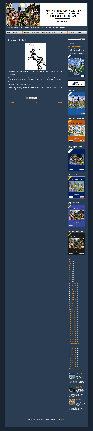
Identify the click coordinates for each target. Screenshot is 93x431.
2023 (70, 267)
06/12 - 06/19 (73, 339)
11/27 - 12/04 (73, 291)
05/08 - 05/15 (73, 352)
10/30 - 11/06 (73, 299)
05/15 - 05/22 (73, 350)
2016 (70, 281)
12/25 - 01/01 (73, 283)
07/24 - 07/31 (73, 327)
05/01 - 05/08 (73, 354)
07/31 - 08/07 (73, 325)
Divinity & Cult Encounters (59, 32)
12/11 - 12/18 (73, 287)
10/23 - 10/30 (73, 301)
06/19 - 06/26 (73, 337)
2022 (70, 269)
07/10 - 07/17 (73, 331)
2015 (70, 369)
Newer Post (11, 102)
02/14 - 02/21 (73, 364)
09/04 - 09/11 (73, 315)
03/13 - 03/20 (73, 362)
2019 (70, 275)
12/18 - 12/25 (73, 285)
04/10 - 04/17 (73, 360)
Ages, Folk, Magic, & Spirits (31, 32)
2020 (70, 273)
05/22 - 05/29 (73, 348)
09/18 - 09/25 (73, 311)
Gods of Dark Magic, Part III (79, 387)
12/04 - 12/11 (73, 289)
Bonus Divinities (45, 32)
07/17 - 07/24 (73, 329)
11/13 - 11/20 (73, 295)
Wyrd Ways (72, 32)
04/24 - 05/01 (73, 356)
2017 (70, 279)
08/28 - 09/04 (73, 317)
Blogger (63, 419)
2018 (70, 277)
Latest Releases (17, 32)
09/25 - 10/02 (73, 309)
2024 (70, 265)
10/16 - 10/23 (73, 303)
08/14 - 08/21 (73, 321)
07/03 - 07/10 (73, 333)
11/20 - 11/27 (73, 293)
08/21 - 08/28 (73, 319)
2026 (70, 261)
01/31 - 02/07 (73, 366)
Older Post (59, 102)
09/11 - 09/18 (73, 313)
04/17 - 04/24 (73, 358)
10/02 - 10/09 (73, 307)
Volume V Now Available (74, 46)
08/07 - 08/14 (73, 323)
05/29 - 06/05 (73, 346)
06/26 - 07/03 (73, 335)
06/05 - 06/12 (73, 341)
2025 (70, 263)
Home (8, 32)
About (79, 32)
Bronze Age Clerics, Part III (79, 400)
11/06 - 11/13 (73, 297)
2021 (70, 271)
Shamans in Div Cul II (75, 343)
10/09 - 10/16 (73, 305)
